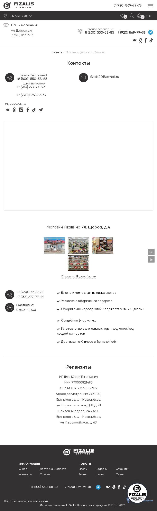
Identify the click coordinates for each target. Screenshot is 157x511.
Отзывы (45, 474)
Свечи (120, 474)
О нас (23, 469)
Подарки (101, 469)
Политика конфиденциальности (26, 501)
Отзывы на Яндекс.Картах (78, 276)
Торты (83, 474)
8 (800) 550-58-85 (99, 32)
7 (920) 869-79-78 (128, 5)
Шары (99, 474)
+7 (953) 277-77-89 (30, 87)
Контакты (25, 474)
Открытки (122, 469)
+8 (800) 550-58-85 (31, 79)
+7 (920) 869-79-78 (31, 95)
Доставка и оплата (53, 469)
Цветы (83, 469)
